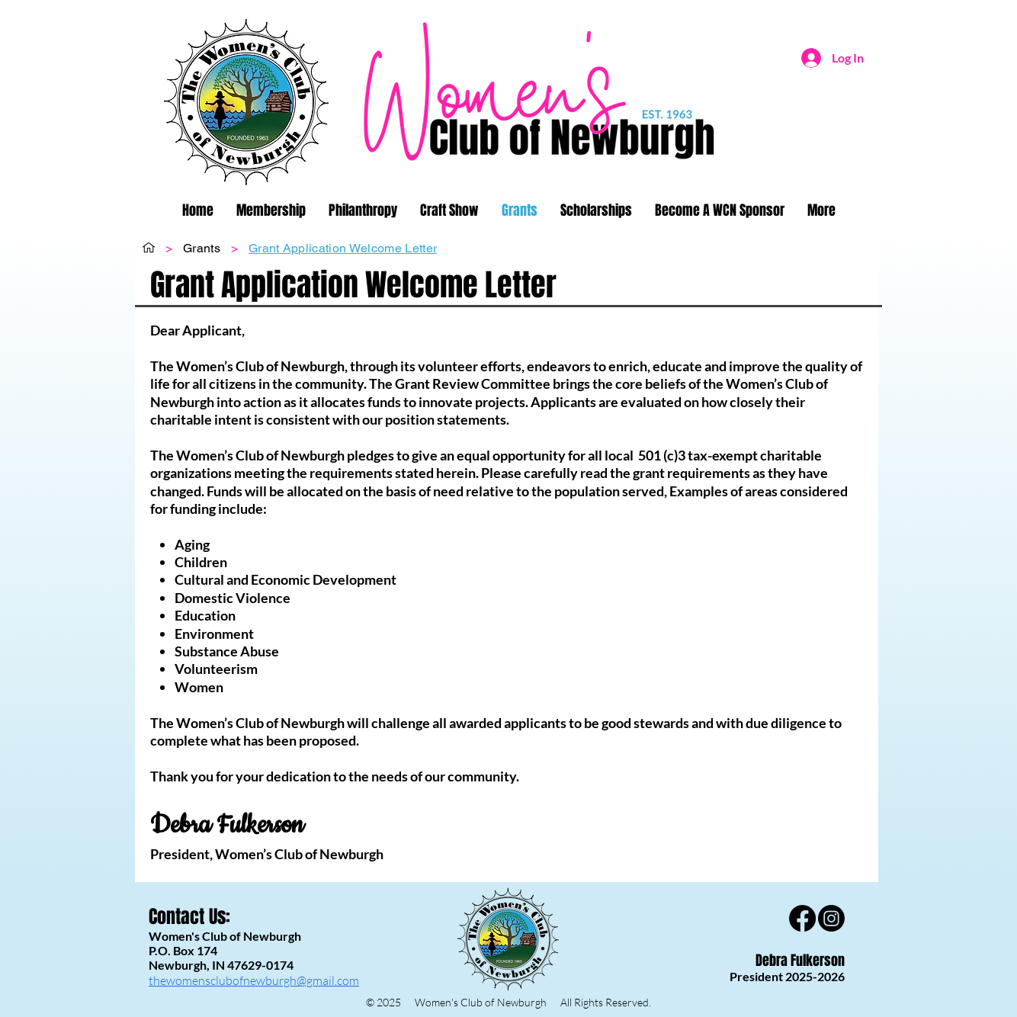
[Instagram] (831, 918)
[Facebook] (802, 918)
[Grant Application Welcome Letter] (342, 247)
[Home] (148, 247)
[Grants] (201, 247)
